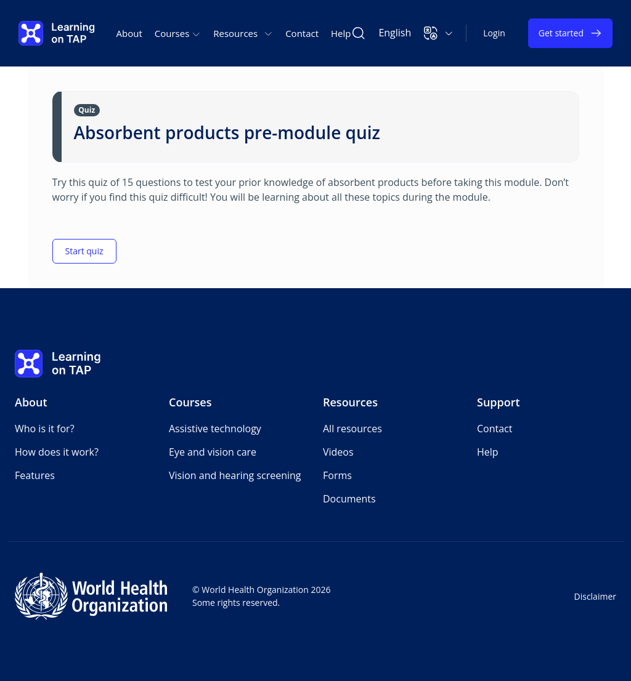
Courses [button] (178, 33)
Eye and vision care (212, 452)
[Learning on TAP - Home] (56, 33)
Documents (349, 499)
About (129, 33)
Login (494, 33)
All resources (352, 428)
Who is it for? (45, 428)
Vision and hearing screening (235, 475)
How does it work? (57, 452)
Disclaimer (595, 596)
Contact (302, 33)
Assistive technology (215, 428)
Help (341, 33)
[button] (438, 33)
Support (498, 402)
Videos (338, 452)
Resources (350, 402)
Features (35, 475)
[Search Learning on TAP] (358, 33)
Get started (570, 33)
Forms (337, 475)
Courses (190, 402)
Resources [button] (243, 33)
